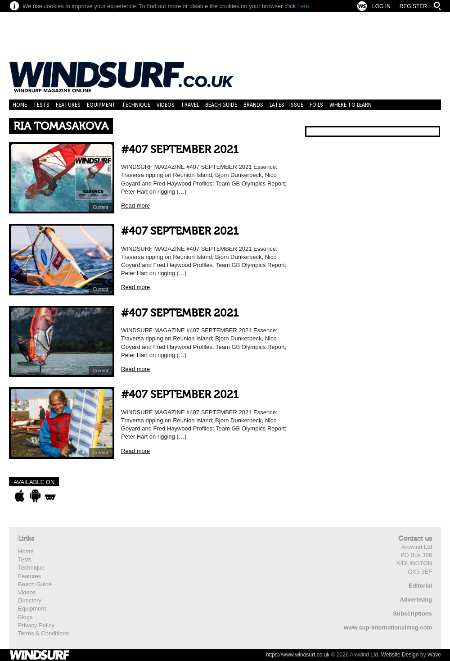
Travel (190, 104)
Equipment (101, 104)
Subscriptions (412, 613)
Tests (41, 104)
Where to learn (350, 104)
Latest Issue (286, 104)
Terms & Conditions (43, 633)
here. (304, 6)
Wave (434, 655)
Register (413, 6)
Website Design (400, 655)
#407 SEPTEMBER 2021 (179, 150)
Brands (253, 104)
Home (20, 104)
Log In (381, 6)
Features (68, 104)
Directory (29, 600)
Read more (135, 205)
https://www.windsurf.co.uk (297, 655)
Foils (316, 104)
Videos (166, 104)
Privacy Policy (36, 625)
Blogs (25, 617)
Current (100, 207)
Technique (136, 104)
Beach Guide (221, 104)
